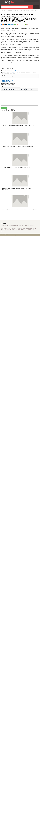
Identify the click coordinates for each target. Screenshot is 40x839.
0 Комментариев (6, 76)
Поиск (36, 7)
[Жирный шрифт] (2, 89)
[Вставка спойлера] (29, 89)
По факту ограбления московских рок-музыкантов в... (16, 167)
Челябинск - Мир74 (13, 234)
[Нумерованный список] (19, 89)
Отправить (4, 107)
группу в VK (14, 72)
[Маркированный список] (16, 89)
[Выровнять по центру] (12, 89)
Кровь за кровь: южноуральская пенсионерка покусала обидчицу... (19, 209)
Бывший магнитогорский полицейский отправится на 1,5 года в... (19, 125)
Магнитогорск (9, 10)
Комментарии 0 (8, 81)
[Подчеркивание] (7, 89)
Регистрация (35, 0)
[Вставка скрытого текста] (31, 89)
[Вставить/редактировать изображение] (24, 89)
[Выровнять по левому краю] (9, 89)
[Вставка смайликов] (21, 89)
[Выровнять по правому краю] (14, 89)
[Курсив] (4, 89)
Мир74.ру (3, 10)
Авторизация (28, 0)
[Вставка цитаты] (27, 89)
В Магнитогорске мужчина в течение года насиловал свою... (18, 146)
